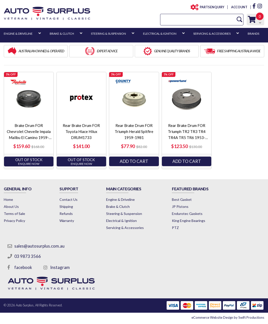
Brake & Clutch (118, 206)
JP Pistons (180, 206)
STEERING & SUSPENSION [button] (108, 33)
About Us (11, 206)
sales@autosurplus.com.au (39, 246)
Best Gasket (182, 199)
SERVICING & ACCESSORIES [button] (212, 33)
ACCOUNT (239, 7)
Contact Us (68, 199)
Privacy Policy (14, 220)
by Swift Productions (227, 317)
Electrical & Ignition (121, 220)
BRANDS (253, 33)
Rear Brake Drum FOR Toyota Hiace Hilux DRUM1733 (81, 131)
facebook (23, 267)
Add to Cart (134, 161)
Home (8, 199)
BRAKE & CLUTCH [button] (62, 33)
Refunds (66, 213)
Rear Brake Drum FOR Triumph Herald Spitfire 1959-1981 (134, 131)
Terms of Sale (14, 213)
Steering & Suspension (124, 213)
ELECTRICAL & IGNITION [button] (159, 33)
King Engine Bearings (188, 220)
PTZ (175, 227)
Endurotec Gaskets (187, 213)
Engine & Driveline (120, 199)
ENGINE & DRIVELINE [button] (18, 33)
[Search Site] (239, 19)
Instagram (60, 267)
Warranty (66, 220)
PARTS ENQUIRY (210, 7)
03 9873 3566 (27, 256)
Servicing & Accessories (125, 227)
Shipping (66, 206)
